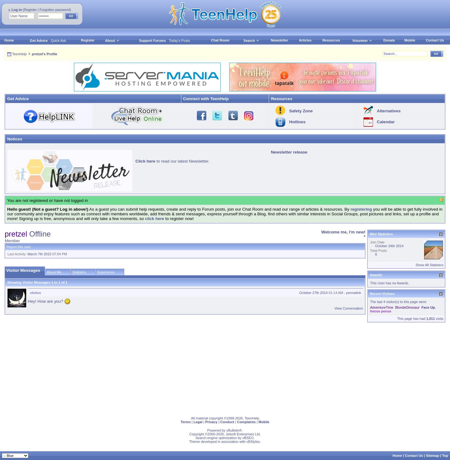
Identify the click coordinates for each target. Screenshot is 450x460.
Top (445, 456)
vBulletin (232, 430)
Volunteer (360, 40)
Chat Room (220, 40)
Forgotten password (55, 10)
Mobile (409, 40)
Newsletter (279, 40)
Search (251, 40)
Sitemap (432, 456)
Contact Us (435, 40)
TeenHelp (19, 54)
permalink (353, 293)
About (110, 40)
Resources (331, 40)
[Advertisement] (192, 368)
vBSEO (248, 438)
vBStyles (253, 441)
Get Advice (39, 40)
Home (9, 40)
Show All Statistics (429, 265)
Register (30, 10)
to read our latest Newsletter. (172, 161)
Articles (305, 40)
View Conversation (348, 308)
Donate (389, 40)
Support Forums (152, 40)
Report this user (19, 247)
